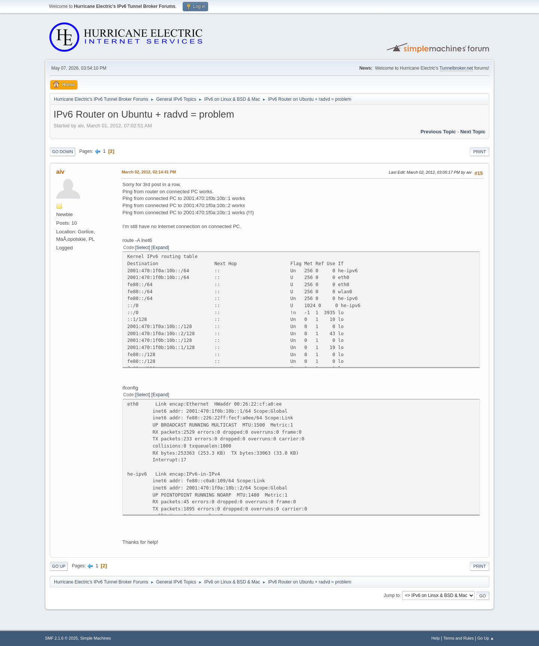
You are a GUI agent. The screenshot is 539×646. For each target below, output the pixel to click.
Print (479, 151)
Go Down (62, 151)
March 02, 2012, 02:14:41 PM (149, 172)
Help (436, 638)
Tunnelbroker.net (456, 68)
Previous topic (438, 131)
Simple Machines (95, 638)
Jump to (392, 595)
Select (142, 247)
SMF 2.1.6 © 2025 (61, 638)
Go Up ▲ (485, 638)
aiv (60, 172)
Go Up (59, 566)
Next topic (472, 131)
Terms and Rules (459, 638)
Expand (160, 247)
